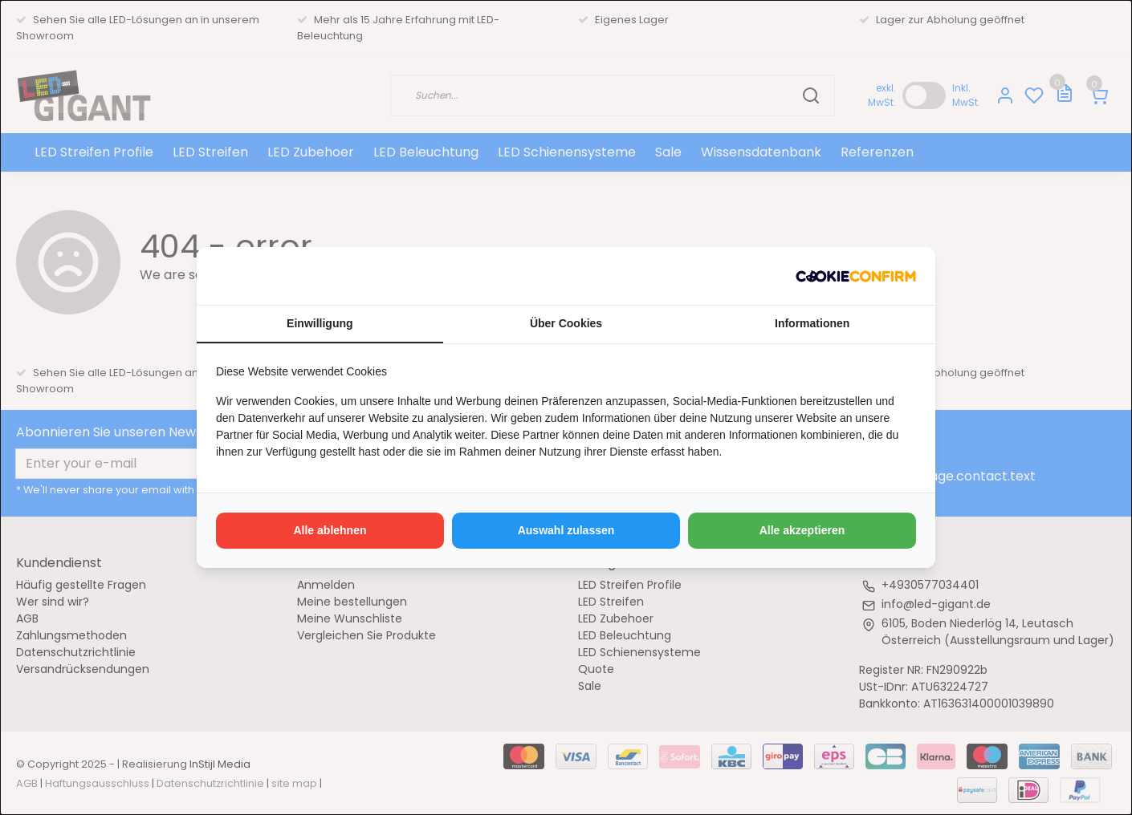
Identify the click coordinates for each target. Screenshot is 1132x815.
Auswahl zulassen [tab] (566, 530)
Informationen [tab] (812, 323)
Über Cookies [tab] (566, 323)
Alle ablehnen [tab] (329, 530)
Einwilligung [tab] (319, 323)
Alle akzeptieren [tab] (802, 530)
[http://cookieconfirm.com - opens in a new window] (856, 276)
